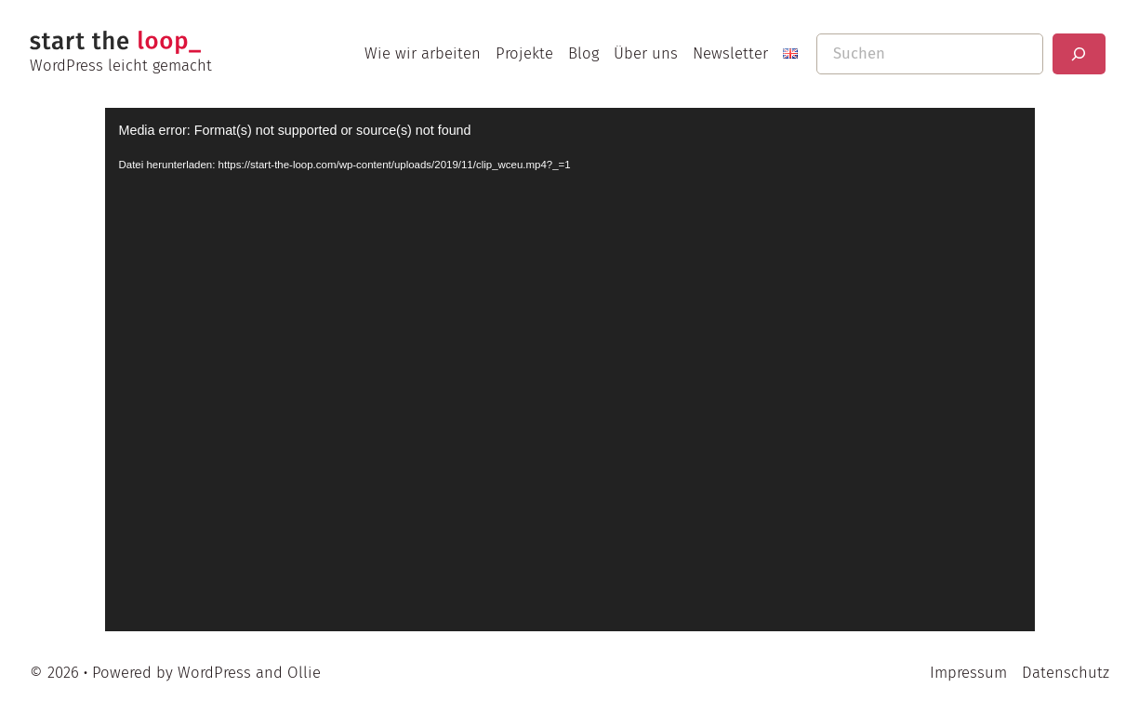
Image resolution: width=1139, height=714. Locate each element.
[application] (570, 369)
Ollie (304, 672)
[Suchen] (1079, 53)
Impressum (968, 672)
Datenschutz (1065, 672)
